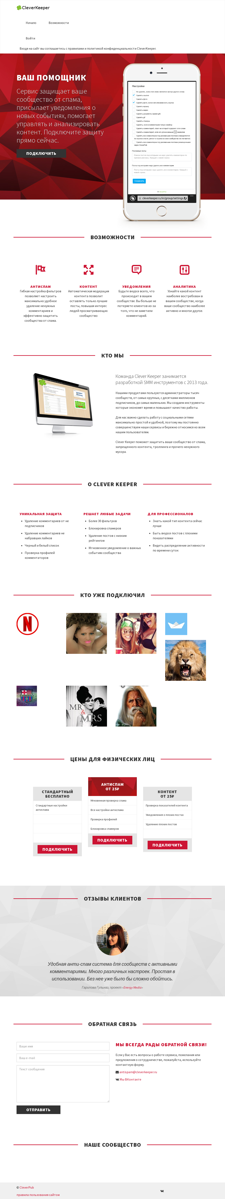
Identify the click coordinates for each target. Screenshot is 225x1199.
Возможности (59, 23)
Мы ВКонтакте (130, 1079)
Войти (30, 38)
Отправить (38, 1109)
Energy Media (133, 987)
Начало (31, 23)
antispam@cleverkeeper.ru (138, 1072)
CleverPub (27, 1187)
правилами (76, 48)
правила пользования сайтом (38, 1195)
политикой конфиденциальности (111, 48)
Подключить (41, 153)
